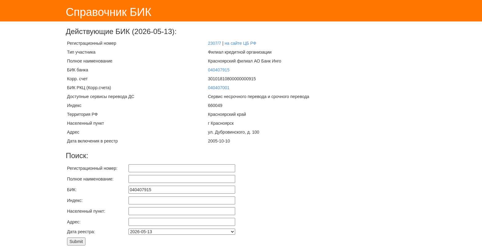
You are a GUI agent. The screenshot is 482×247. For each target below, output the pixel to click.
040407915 (218, 69)
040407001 (218, 87)
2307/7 (214, 43)
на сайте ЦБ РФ (240, 43)
